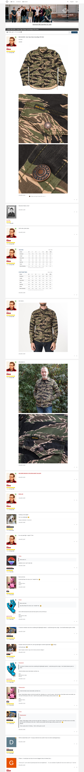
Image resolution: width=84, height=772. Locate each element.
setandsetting (9, 567)
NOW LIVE (21, 494)
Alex (7, 48)
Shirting (9, 32)
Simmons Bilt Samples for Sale (42, 24)
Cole (7, 590)
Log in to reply (74, 32)
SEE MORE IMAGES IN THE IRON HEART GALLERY (30, 473)
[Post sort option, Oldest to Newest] (70, 32)
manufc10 (8, 634)
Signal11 (8, 525)
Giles (7, 769)
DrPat (7, 748)
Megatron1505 (9, 653)
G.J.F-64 (8, 220)
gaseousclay (9, 616)
